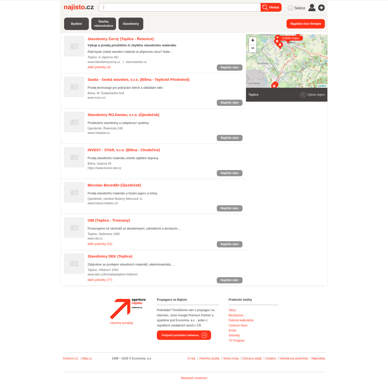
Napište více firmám (306, 24)
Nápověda (318, 358)
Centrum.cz (70, 358)
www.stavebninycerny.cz (104, 62)
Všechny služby (209, 358)
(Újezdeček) (123, 115)
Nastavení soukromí (194, 378)
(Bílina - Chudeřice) (124, 150)
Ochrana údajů (252, 358)
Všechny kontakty (121, 323)
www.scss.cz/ (96, 97)
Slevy (232, 310)
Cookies (270, 358)
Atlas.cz (87, 358)
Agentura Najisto (128, 308)
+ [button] (252, 41)
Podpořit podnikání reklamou (180, 335)
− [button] (252, 48)
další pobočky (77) (100, 280)
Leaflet (322, 85)
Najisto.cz (81, 7)
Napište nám (230, 67)
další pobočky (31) (100, 244)
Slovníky (234, 335)
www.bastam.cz (136, 62)
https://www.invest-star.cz (104, 168)
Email (232, 330)
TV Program (237, 340)
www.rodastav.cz (99, 133)
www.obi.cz (95, 238)
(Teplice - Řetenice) (121, 39)
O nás (191, 358)
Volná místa (231, 358)
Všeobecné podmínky (294, 358)
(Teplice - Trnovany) (109, 220)
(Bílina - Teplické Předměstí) (139, 79)
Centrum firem (238, 325)
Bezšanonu (236, 315)
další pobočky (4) (99, 67)
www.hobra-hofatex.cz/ (103, 203)
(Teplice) (110, 256)
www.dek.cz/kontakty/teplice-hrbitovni (113, 274)
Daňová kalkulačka (241, 320)
